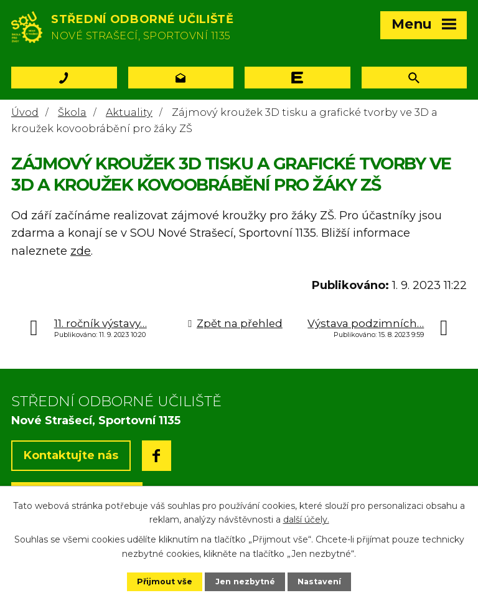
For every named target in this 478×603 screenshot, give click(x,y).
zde (80, 251)
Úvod (25, 112)
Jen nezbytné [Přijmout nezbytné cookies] (245, 581)
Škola (72, 112)
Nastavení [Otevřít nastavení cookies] (319, 581)
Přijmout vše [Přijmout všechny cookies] (164, 581)
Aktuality (129, 112)
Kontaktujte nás (71, 455)
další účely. (306, 519)
